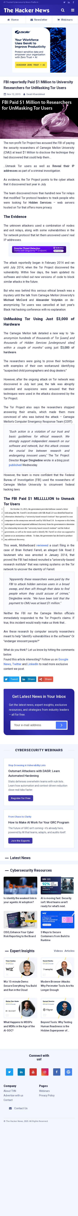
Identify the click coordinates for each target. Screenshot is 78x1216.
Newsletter (38, 19)
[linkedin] (21, 1072)
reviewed (42, 545)
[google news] (68, 1072)
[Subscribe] (61, 725)
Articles (69, 950)
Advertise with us (13, 1095)
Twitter (16, 664)
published (15, 465)
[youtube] (33, 1072)
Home (13, 19)
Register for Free (20, 798)
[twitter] (9, 1072)
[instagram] (44, 1072)
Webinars (65, 19)
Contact (8, 1100)
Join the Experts (20, 840)
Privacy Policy (47, 1095)
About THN (10, 1090)
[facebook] (56, 1072)
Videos (58, 950)
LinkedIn (32, 664)
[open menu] (72, 10)
